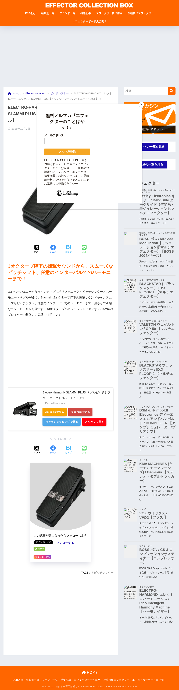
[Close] (141, 104)
